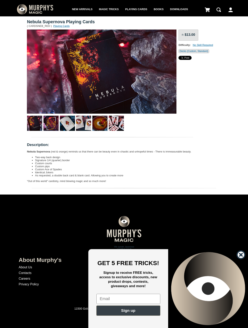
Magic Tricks (109, 9)
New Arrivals (82, 9)
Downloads (179, 9)
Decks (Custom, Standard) (193, 51)
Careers (24, 278)
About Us (25, 267)
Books (159, 9)
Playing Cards (136, 9)
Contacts (25, 273)
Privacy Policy (29, 284)
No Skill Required (203, 45)
